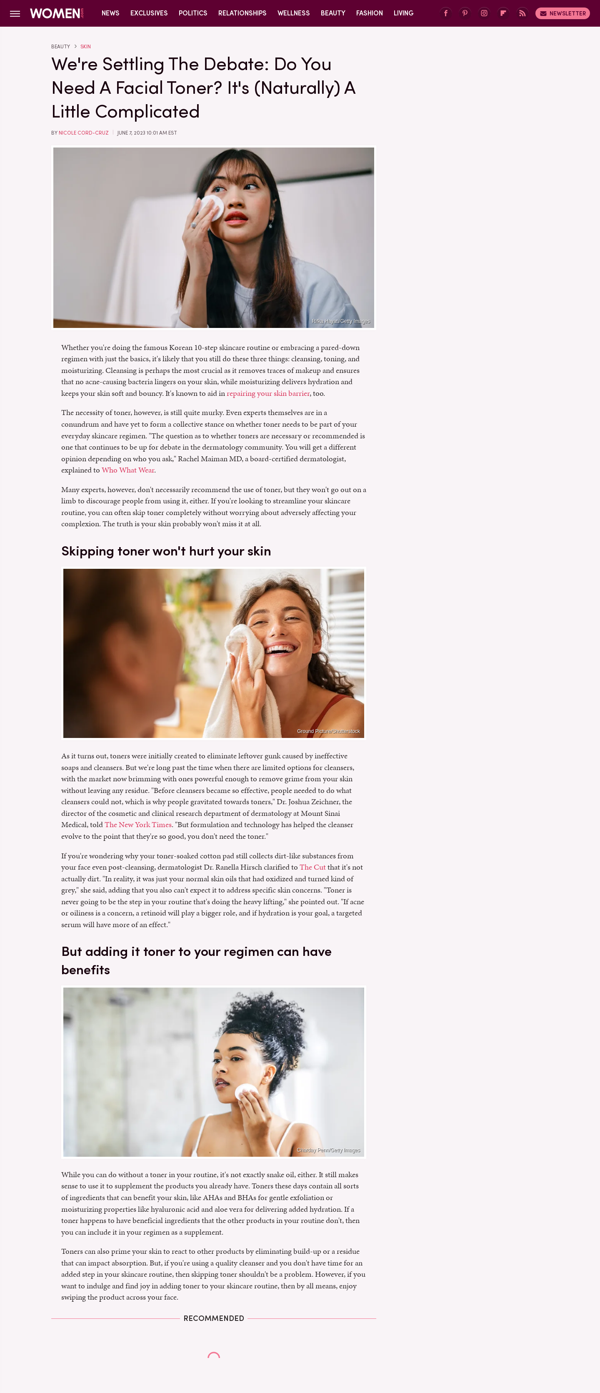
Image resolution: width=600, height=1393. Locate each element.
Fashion (369, 13)
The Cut (313, 867)
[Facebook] (446, 14)
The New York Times (138, 824)
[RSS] (522, 14)
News (111, 13)
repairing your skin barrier (268, 393)
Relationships (242, 13)
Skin (85, 47)
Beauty (333, 13)
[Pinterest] (465, 14)
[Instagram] (484, 14)
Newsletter (563, 13)
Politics (193, 13)
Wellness (294, 13)
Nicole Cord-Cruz (84, 133)
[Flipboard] (503, 14)
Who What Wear (128, 469)
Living (404, 13)
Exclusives (149, 13)
